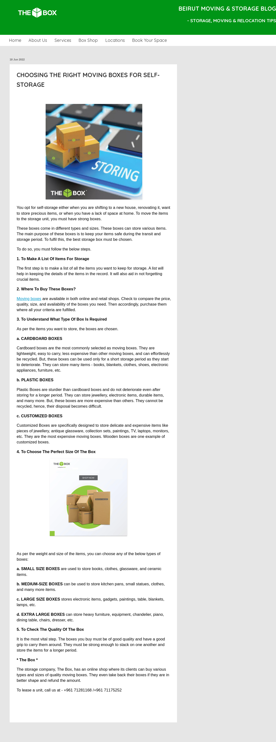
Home (15, 40)
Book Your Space (149, 40)
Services (63, 40)
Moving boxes (29, 298)
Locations (115, 40)
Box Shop (88, 40)
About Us (37, 40)
